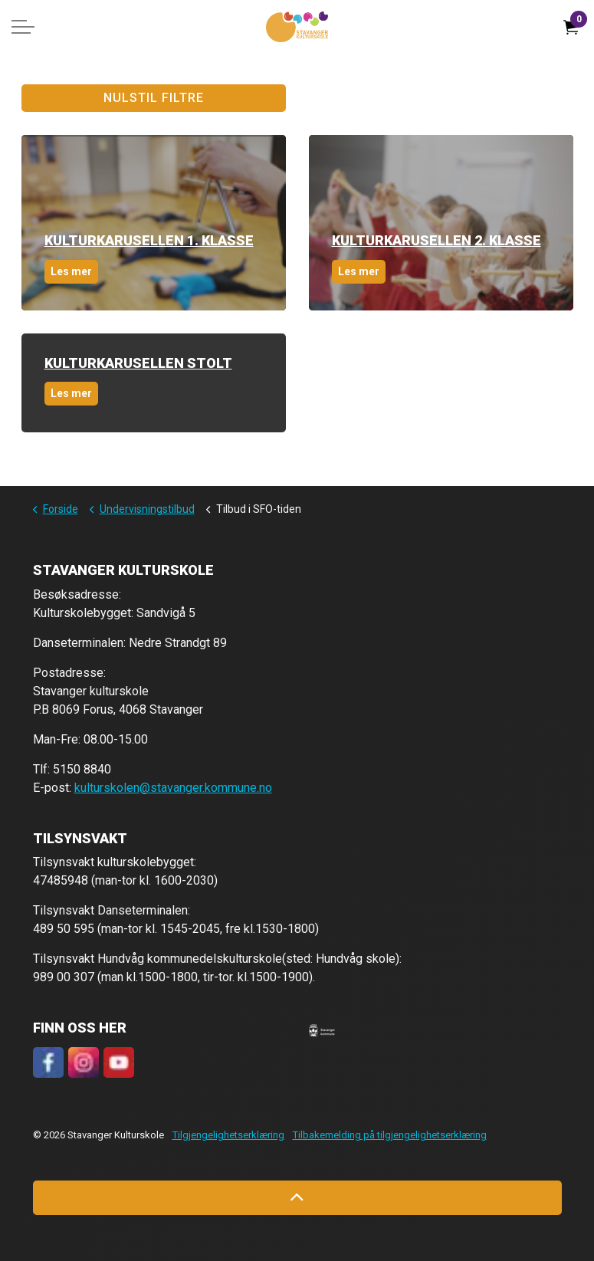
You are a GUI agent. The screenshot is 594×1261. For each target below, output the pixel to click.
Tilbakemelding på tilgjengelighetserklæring (390, 1135)
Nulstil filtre (153, 97)
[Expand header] (23, 27)
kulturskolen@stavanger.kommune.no (173, 787)
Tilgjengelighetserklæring (228, 1135)
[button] (322, 1030)
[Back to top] (297, 1198)
